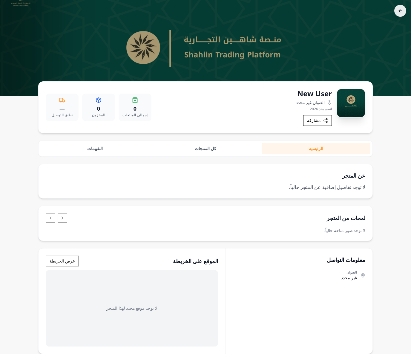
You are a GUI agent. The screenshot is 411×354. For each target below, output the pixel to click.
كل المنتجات (205, 148)
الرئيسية (316, 148)
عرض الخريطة (62, 261)
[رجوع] (400, 11)
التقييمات (95, 148)
